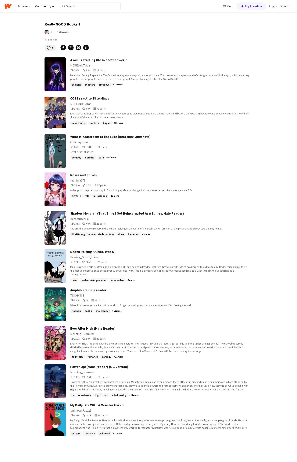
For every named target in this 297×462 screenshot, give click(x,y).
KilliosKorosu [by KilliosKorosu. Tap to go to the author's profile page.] (60, 32)
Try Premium (251, 6)
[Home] (8, 6)
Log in (273, 6)
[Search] (63, 6)
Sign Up (285, 6)
